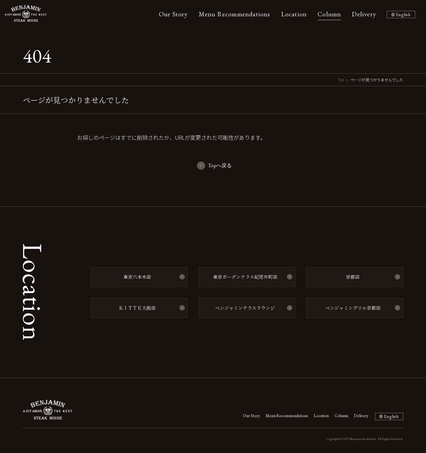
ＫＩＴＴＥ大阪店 (136, 307)
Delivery (362, 14)
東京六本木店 (136, 277)
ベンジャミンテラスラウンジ (244, 307)
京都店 (352, 277)
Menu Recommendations (232, 14)
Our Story (171, 14)
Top (340, 79)
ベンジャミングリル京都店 (352, 307)
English (402, 14)
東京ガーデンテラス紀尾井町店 (244, 277)
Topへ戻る (220, 165)
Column (327, 14)
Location (292, 14)
